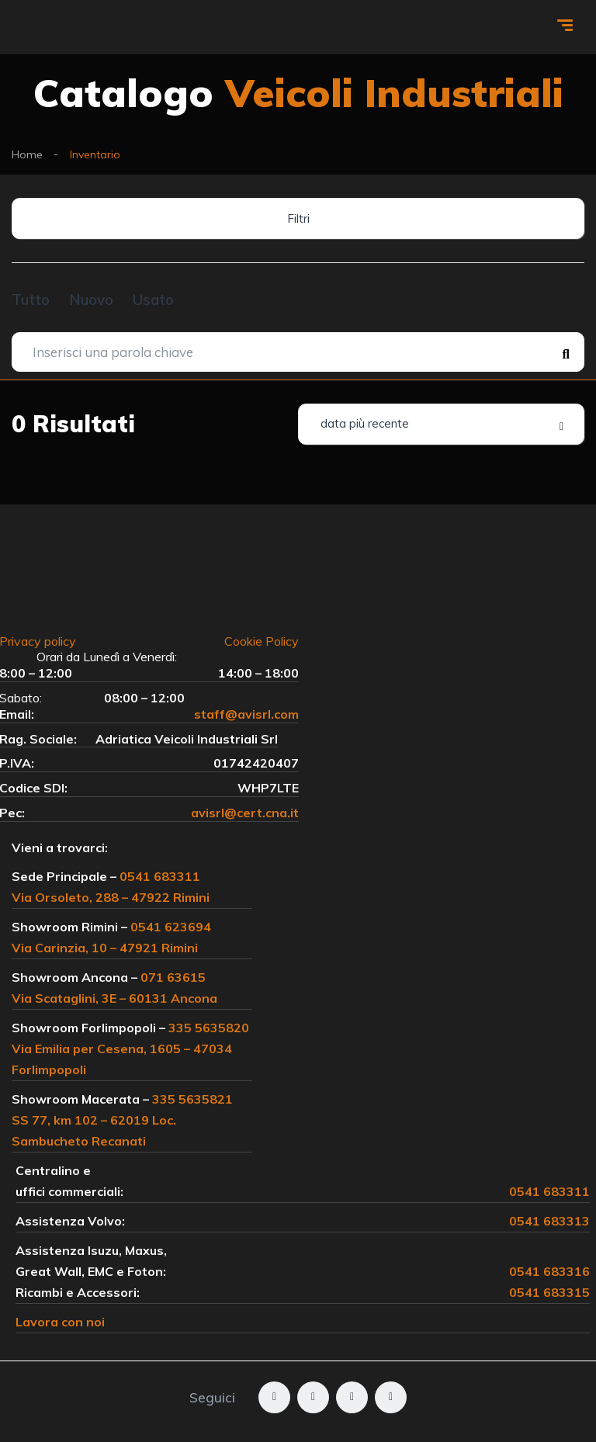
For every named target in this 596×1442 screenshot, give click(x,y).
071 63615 (173, 977)
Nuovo (91, 299)
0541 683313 (549, 1221)
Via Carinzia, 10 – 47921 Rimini (105, 947)
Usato (153, 299)
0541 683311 (160, 876)
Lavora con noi (60, 1321)
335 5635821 (192, 1099)
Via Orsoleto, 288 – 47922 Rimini (111, 897)
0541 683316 (549, 1271)
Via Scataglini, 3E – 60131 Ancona (114, 998)
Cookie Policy (261, 641)
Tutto (31, 299)
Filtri (298, 218)
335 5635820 (208, 1027)
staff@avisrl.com (246, 714)
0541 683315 (549, 1292)
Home (27, 154)
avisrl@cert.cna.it (245, 812)
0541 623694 (170, 926)
